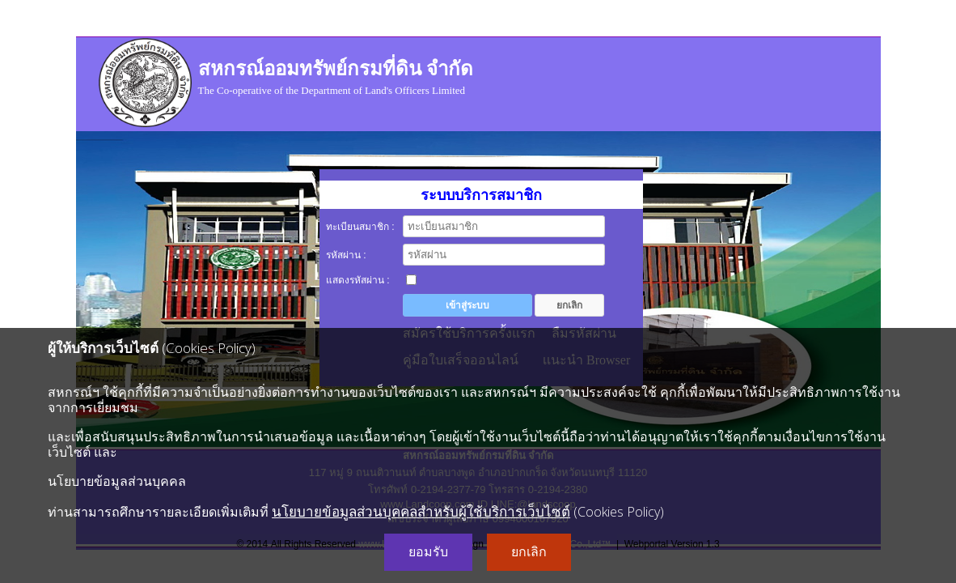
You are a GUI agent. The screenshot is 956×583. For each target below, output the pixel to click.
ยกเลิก (529, 552)
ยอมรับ (428, 552)
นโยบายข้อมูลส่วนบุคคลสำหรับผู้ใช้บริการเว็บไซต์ (421, 511)
